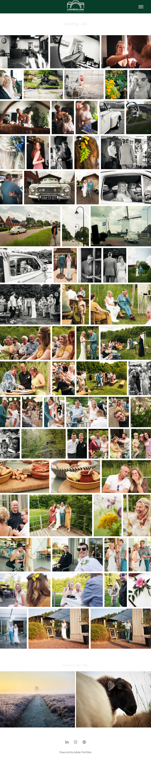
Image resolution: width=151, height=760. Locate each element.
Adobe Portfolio (82, 752)
